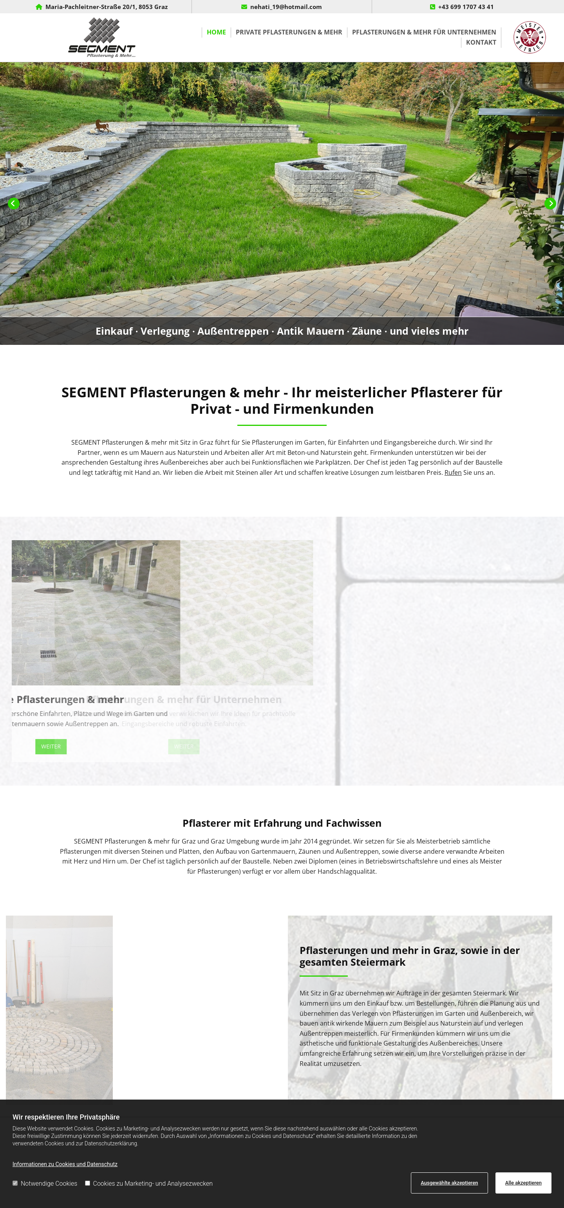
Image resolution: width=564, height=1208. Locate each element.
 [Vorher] (14, 203)
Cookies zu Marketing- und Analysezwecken (149, 1183)
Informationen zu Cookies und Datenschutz (65, 1164)
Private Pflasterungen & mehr (289, 32)
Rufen (453, 472)
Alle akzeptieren (523, 1183)
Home (216, 32)
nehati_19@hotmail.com (286, 7)
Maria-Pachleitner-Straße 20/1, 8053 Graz (106, 7)
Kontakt (481, 42)
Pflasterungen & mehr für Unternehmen (424, 32)
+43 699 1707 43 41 (466, 7)
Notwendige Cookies (45, 1183)
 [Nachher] (550, 203)
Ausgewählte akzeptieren (449, 1183)
